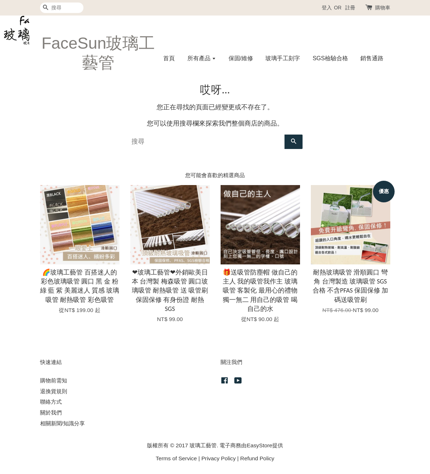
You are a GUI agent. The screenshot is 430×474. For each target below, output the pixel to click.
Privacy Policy (218, 458)
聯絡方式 (51, 402)
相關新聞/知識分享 (62, 423)
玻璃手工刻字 (282, 58)
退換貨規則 (53, 391)
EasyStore (259, 445)
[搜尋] (61, 8)
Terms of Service (176, 458)
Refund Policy (257, 458)
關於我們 (51, 412)
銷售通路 (371, 58)
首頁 (169, 58)
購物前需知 (53, 380)
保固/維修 (241, 58)
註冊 (350, 7)
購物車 (382, 7)
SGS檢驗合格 (330, 58)
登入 (327, 7)
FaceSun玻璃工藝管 (98, 52)
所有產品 (201, 58)
